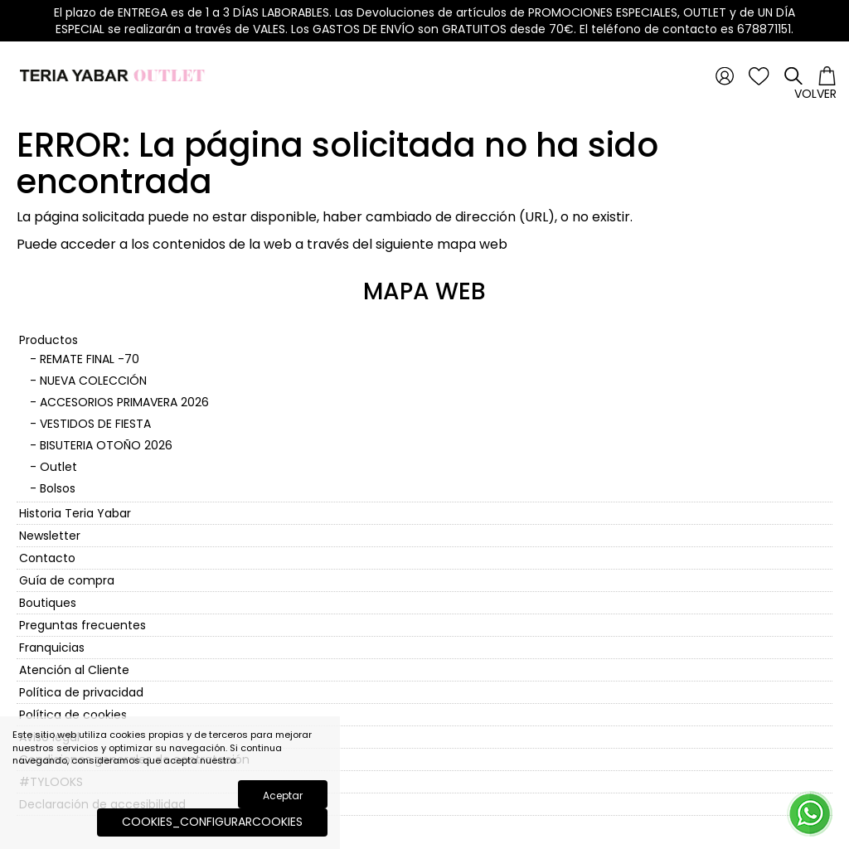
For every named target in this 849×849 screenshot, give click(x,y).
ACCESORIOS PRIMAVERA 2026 (124, 402)
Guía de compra (66, 580)
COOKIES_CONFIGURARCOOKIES (212, 821)
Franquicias (52, 647)
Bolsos (57, 488)
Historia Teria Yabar (75, 513)
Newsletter (49, 535)
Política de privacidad (81, 692)
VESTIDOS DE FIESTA (95, 423)
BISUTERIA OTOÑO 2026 (106, 445)
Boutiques (47, 602)
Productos (48, 340)
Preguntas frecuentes (82, 625)
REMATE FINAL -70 (89, 359)
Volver (815, 93)
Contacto (47, 558)
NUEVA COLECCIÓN (93, 380)
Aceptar (283, 795)
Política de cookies (73, 714)
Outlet (58, 466)
